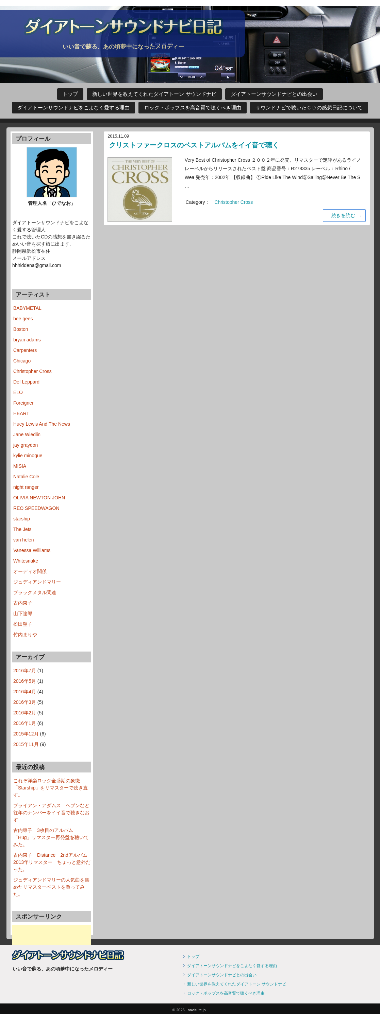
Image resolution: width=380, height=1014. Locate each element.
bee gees (23, 318)
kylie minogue (28, 455)
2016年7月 (24, 670)
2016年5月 (24, 681)
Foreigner (23, 403)
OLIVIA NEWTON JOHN (39, 497)
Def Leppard (26, 382)
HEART (21, 413)
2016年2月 (24, 712)
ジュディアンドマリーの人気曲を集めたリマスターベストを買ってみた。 (51, 887)
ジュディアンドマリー (37, 582)
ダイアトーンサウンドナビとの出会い (274, 94)
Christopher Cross (233, 202)
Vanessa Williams (31, 550)
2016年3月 (24, 702)
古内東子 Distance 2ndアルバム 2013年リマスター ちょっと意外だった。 (52, 862)
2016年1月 (24, 723)
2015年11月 (26, 744)
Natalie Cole (26, 476)
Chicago (22, 360)
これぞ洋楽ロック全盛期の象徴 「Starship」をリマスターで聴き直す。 (50, 788)
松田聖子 (22, 624)
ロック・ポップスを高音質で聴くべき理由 (192, 107)
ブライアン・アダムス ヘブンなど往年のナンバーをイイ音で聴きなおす (51, 812)
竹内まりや (25, 634)
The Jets (22, 529)
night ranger (26, 487)
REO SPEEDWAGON (36, 508)
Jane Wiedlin (26, 434)
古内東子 (22, 603)
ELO (18, 392)
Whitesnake (25, 561)
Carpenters (25, 350)
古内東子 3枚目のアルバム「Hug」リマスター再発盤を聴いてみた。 (51, 837)
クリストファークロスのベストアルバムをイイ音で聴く (194, 145)
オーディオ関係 (30, 571)
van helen (23, 539)
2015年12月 (26, 733)
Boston (20, 329)
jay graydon (25, 445)
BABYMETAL (27, 308)
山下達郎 (22, 613)
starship (21, 518)
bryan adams (27, 339)
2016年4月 (24, 691)
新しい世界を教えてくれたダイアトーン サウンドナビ (154, 94)
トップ (70, 94)
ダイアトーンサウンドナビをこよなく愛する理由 (73, 107)
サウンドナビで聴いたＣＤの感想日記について (309, 107)
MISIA (19, 466)
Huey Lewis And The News (41, 424)
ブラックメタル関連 (34, 592)
